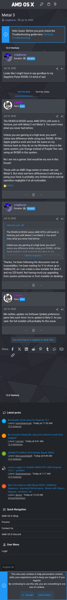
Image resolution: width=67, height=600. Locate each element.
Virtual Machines (16, 498)
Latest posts (14, 412)
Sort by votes (42, 91)
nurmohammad (23, 423)
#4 (62, 309)
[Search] (61, 4)
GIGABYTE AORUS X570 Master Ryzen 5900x (31, 452)
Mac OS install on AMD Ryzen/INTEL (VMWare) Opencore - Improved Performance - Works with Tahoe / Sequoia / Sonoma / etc (36, 488)
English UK (8, 567)
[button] (5, 4)
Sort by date (24, 91)
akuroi (19, 495)
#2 (62, 116)
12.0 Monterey (15, 444)
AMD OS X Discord (11, 534)
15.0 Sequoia (14, 426)
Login (5, 551)
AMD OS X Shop (10, 516)
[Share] (57, 68)
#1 (62, 68)
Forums (6, 522)
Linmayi (20, 441)
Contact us (7, 528)
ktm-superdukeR (24, 456)
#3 (62, 219)
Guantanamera (23, 473)
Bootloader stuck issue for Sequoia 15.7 (28, 420)
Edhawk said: (13, 225)
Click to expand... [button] (34, 255)
